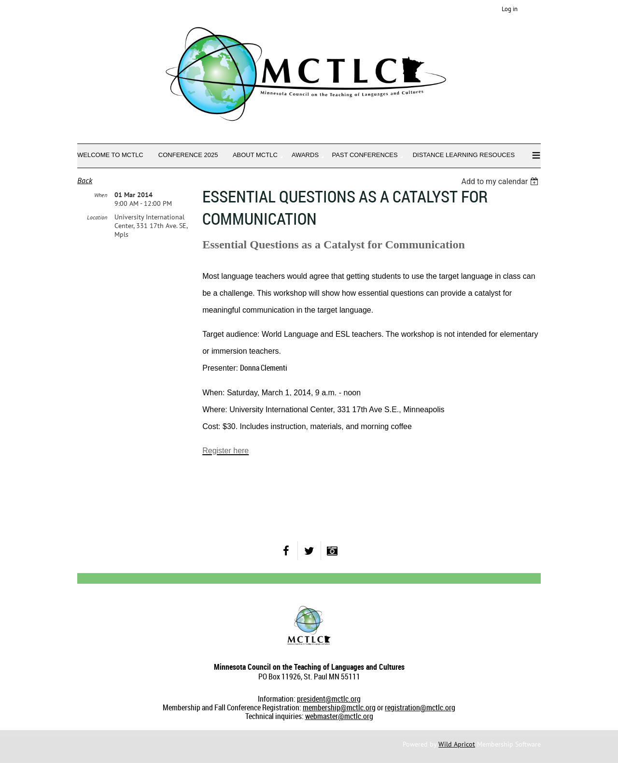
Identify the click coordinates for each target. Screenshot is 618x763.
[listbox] (501, 181)
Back (84, 180)
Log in (510, 9)
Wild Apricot (456, 744)
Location (97, 217)
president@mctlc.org (329, 698)
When (100, 195)
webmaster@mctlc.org (339, 716)
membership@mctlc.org (339, 707)
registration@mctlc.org (420, 707)
